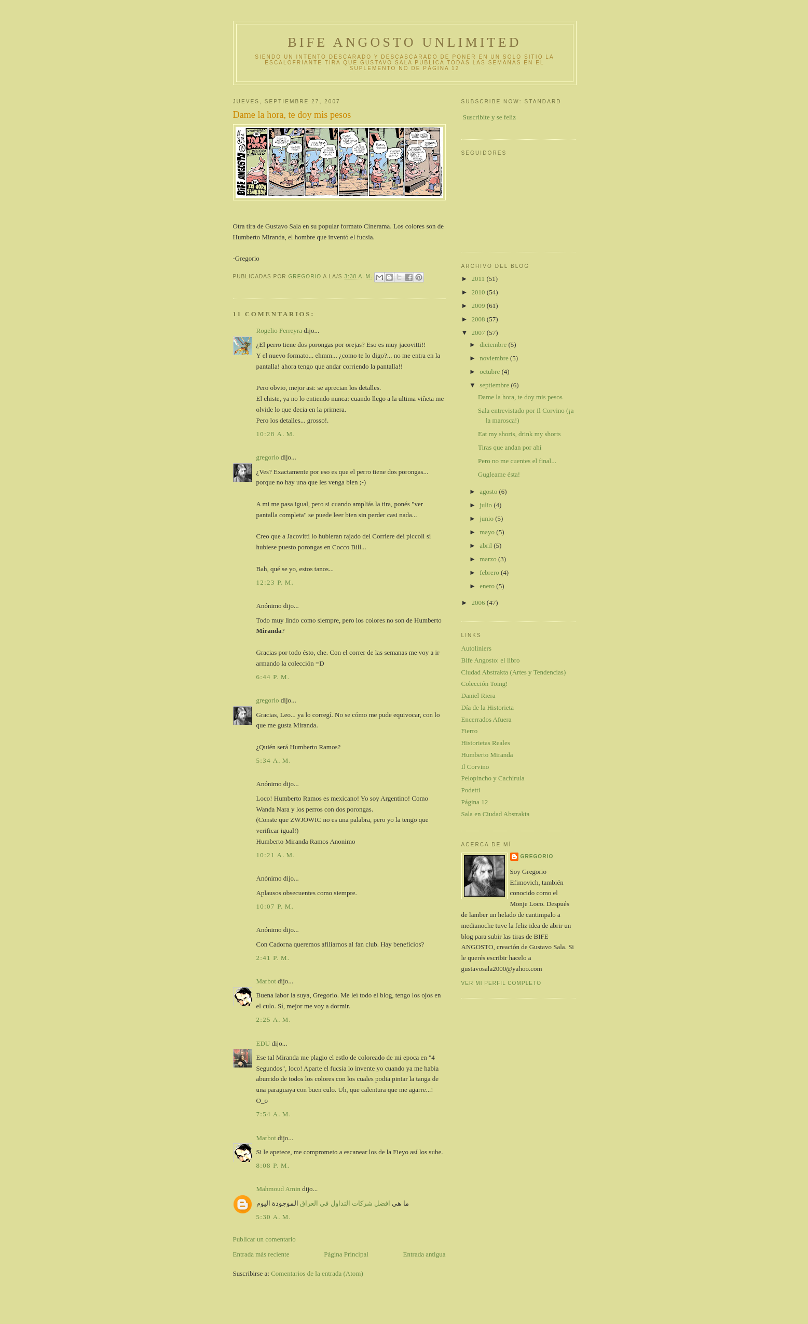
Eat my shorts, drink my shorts (519, 434)
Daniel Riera (478, 695)
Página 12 (474, 802)
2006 (479, 602)
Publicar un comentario (264, 1239)
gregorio (267, 457)
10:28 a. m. (276, 434)
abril (487, 545)
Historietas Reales (485, 743)
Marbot (266, 981)
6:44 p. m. (273, 677)
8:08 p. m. (273, 1165)
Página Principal (346, 1254)
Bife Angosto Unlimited (404, 42)
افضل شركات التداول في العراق (345, 1203)
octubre (490, 371)
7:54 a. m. (274, 1114)
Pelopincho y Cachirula (493, 778)
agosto (489, 491)
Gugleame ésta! (499, 474)
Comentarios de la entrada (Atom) (317, 1273)
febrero (490, 572)
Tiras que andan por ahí (509, 447)
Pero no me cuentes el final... (517, 461)
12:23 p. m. (275, 582)
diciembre (494, 344)
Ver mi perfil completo (501, 983)
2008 (479, 319)
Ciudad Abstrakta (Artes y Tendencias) (513, 672)
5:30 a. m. (274, 1217)
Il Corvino (475, 767)
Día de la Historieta (487, 707)
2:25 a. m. (274, 1019)
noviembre (495, 358)
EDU (263, 1043)
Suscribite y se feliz (489, 117)
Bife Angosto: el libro (490, 660)
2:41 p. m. (273, 958)
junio (487, 518)
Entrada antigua (424, 1254)
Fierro (469, 731)
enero (488, 586)
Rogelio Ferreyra (279, 330)
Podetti (471, 790)
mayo (488, 532)
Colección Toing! (484, 683)
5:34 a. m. (274, 760)
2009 (479, 305)
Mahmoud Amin (278, 1189)
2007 (479, 332)
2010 (479, 292)
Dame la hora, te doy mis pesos (520, 397)
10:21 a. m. (276, 855)
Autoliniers (476, 648)
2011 (479, 278)
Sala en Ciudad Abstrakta (495, 814)
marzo (489, 559)
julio (487, 505)
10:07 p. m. (275, 906)
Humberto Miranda (487, 755)
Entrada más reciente (261, 1254)
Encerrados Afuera (486, 719)
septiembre (495, 385)
